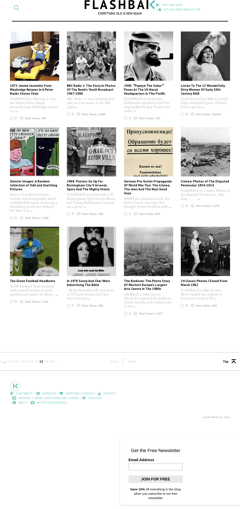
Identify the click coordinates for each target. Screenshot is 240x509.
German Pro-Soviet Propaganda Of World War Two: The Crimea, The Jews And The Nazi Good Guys (148, 187)
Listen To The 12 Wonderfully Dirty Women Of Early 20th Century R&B (203, 89)
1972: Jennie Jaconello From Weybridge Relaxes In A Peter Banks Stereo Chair (31, 89)
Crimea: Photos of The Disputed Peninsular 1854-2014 (205, 183)
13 (46, 361)
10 (31, 361)
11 (36, 361)
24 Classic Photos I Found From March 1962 (204, 283)
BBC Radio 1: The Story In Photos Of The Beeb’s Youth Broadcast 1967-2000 (91, 89)
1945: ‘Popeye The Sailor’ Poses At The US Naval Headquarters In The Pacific (144, 89)
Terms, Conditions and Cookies (56, 398)
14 (52, 361)
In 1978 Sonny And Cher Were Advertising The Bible (88, 283)
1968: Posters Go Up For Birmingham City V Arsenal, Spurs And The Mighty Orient (88, 185)
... (17, 111)
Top (225, 361)
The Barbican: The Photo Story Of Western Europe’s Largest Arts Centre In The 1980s (147, 285)
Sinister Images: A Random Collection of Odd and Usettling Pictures (33, 185)
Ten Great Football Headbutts (32, 281)
